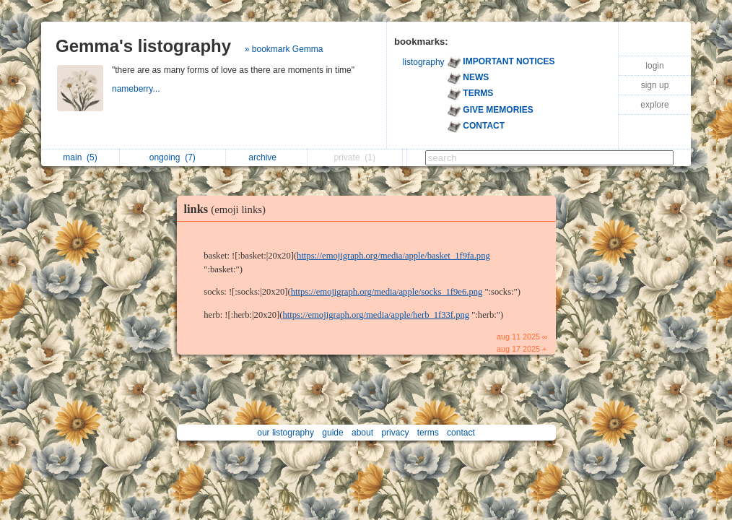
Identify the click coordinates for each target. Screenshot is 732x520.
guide (332, 433)
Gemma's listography (143, 46)
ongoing (172, 157)
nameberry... (137, 89)
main (80, 157)
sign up (655, 85)
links (228, 209)
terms (428, 433)
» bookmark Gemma (284, 49)
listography (424, 62)
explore (654, 105)
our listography (285, 433)
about (362, 433)
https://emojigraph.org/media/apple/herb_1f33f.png (375, 315)
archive (266, 157)
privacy (395, 433)
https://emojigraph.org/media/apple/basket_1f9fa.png (393, 256)
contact (461, 433)
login (654, 66)
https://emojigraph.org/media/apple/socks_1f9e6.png (387, 292)
